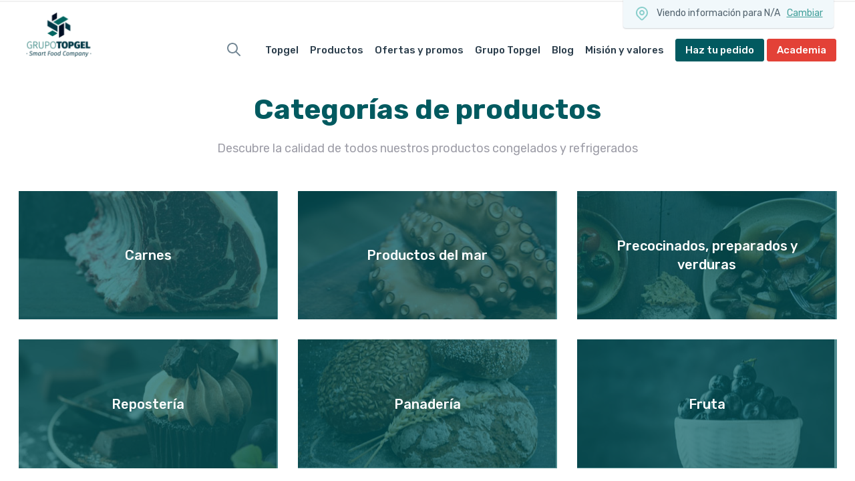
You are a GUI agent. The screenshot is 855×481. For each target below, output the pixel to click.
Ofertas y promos (419, 50)
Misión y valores (624, 50)
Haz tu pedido (719, 50)
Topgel (282, 50)
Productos (336, 50)
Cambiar (805, 13)
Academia (801, 50)
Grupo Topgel (507, 50)
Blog (563, 50)
